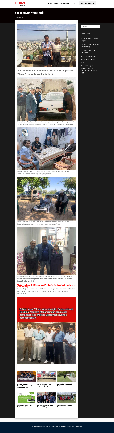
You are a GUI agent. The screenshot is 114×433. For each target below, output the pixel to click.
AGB (50, 426)
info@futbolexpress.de (87, 3)
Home (50, 3)
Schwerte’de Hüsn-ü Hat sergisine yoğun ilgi (44, 385)
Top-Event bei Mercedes (89, 56)
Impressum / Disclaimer (58, 426)
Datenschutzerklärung (72, 426)
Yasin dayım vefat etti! (29, 13)
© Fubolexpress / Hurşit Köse (40, 426)
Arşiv (80, 426)
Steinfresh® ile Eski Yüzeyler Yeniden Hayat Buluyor (25, 406)
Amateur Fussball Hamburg (62, 3)
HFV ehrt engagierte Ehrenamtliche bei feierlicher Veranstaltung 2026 (25, 385)
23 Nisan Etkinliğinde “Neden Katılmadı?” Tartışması (45, 406)
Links (74, 3)
